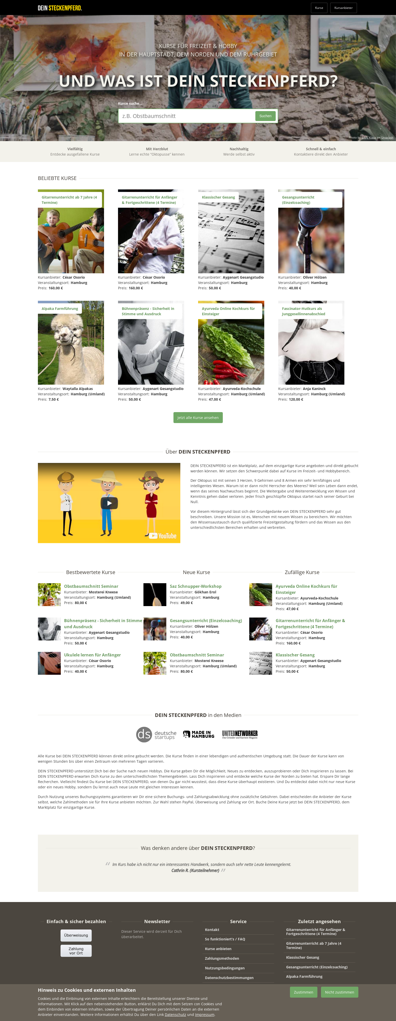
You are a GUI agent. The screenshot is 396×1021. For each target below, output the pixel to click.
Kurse (319, 8)
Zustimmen (303, 996)
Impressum (215, 987)
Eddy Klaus (369, 137)
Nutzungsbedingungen (225, 968)
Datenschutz (175, 1018)
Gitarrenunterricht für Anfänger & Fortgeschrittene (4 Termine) (315, 931)
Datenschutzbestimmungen (229, 977)
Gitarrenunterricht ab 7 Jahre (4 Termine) (313, 945)
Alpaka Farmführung (304, 976)
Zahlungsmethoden (222, 958)
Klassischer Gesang (302, 957)
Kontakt (212, 929)
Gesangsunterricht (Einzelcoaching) (317, 967)
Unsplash (387, 137)
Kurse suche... (130, 103)
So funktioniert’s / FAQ (225, 939)
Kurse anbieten (218, 948)
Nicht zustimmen (339, 996)
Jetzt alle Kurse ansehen (198, 417)
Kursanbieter (343, 8)
